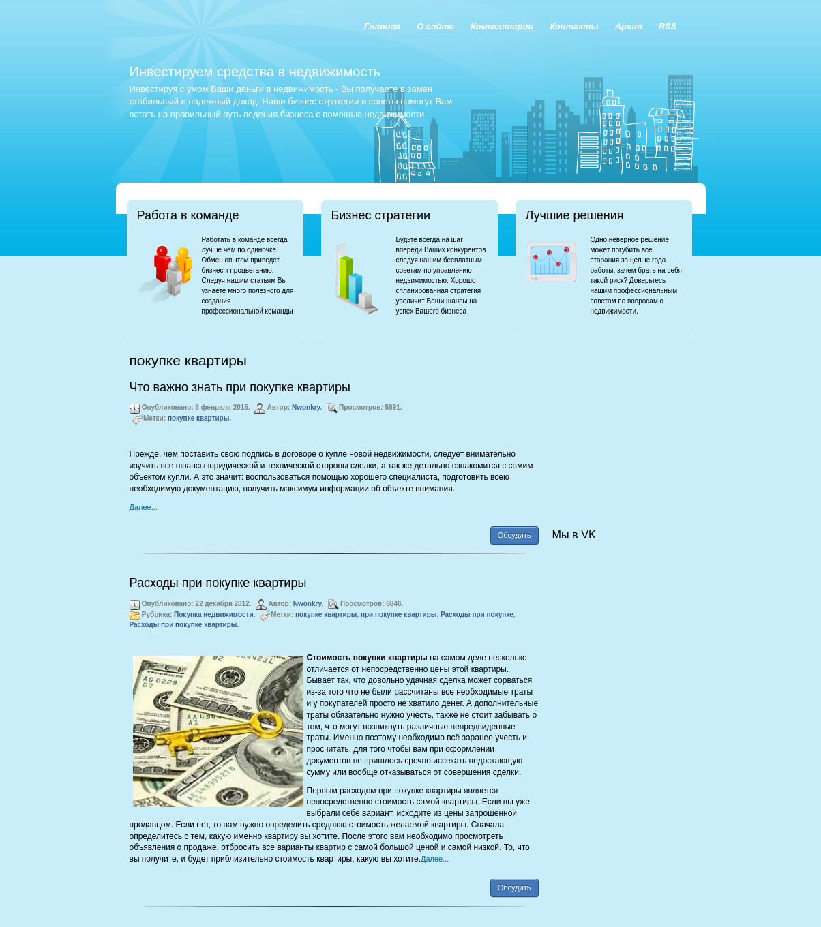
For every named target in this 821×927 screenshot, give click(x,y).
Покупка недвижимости (214, 614)
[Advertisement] (620, 420)
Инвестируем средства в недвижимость (255, 71)
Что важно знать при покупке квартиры (240, 387)
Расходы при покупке (477, 614)
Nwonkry (306, 407)
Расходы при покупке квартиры (218, 583)
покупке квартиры (198, 418)
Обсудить (514, 535)
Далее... (144, 507)
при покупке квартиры (398, 614)
